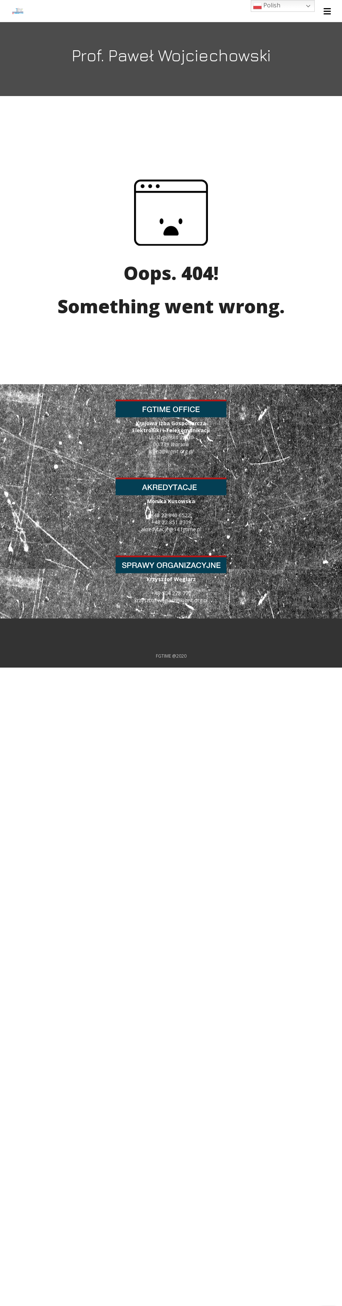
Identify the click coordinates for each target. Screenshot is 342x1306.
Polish (266, 5)
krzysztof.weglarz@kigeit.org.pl (171, 600)
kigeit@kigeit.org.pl (171, 451)
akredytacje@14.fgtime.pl (171, 529)
